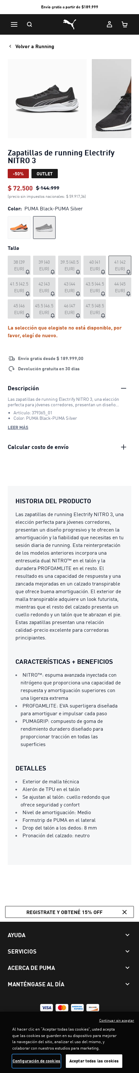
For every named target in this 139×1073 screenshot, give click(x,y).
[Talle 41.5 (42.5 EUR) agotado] (19, 287)
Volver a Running (31, 46)
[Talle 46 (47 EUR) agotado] (69, 309)
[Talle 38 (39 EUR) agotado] (19, 265)
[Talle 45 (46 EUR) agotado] (19, 309)
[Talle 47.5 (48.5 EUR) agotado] (94, 309)
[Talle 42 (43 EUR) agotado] (44, 287)
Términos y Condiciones (30, 1018)
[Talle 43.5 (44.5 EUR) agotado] (94, 287)
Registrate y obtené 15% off (77, 912)
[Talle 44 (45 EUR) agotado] (120, 287)
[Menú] (14, 24)
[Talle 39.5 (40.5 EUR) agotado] (69, 265)
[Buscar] (29, 24)
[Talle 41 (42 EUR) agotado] (120, 265)
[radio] (19, 227)
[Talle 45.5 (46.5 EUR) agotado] (44, 309)
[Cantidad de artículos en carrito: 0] (124, 24)
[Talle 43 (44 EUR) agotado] (69, 287)
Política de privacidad (75, 1018)
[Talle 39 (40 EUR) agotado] (44, 265)
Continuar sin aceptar (116, 1031)
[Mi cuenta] (109, 24)
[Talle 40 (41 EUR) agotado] (94, 265)
